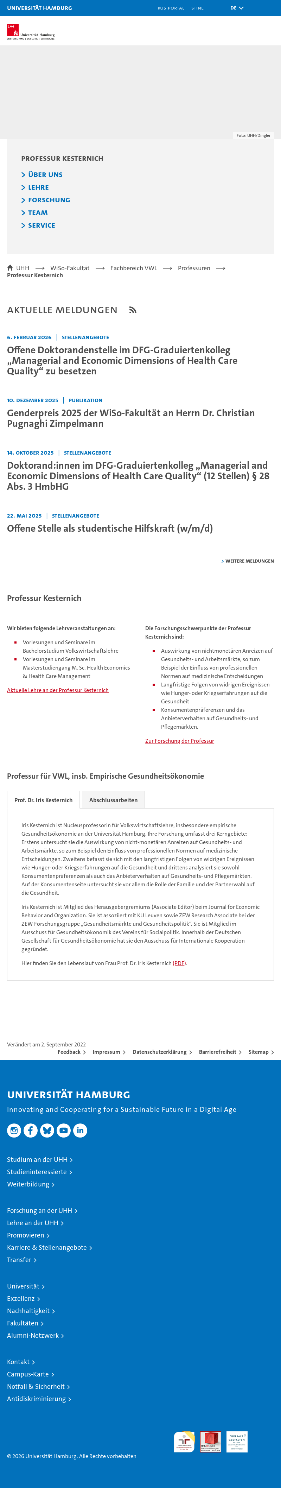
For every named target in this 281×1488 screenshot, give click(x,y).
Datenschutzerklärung (160, 1052)
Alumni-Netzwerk (33, 1335)
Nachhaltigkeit (28, 1310)
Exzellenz (21, 1298)
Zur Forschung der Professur (179, 741)
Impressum (106, 1052)
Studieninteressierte (37, 1171)
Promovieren (25, 1235)
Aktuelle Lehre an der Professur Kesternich (58, 690)
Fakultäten (22, 1323)
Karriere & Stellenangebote (47, 1247)
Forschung (49, 200)
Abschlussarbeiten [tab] (114, 800)
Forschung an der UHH (39, 1210)
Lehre (38, 187)
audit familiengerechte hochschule (184, 1441)
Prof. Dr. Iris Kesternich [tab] (43, 800)
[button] (235, 8)
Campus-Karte (28, 1374)
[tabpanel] (140, 894)
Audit (206, 1435)
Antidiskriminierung (36, 1398)
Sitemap (259, 1052)
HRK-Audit (233, 1438)
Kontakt (18, 1361)
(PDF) (179, 963)
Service (41, 225)
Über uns (45, 174)
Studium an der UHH (37, 1159)
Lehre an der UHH (32, 1222)
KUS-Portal (171, 7)
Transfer (19, 1259)
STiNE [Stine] (197, 7)
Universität (23, 1286)
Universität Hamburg (39, 7)
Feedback (69, 1052)
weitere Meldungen (249, 560)
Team (38, 212)
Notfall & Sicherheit (36, 1386)
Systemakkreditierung (263, 1435)
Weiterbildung (28, 1184)
